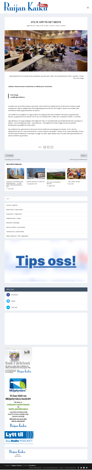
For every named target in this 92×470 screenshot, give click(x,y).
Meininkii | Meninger (12, 223)
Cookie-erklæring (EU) (35, 468)
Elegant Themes (17, 466)
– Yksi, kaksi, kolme (73, 182)
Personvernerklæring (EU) (50, 468)
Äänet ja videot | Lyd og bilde (15, 227)
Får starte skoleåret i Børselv (54, 183)
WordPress (32, 466)
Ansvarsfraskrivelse (70, 468)
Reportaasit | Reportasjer (14, 210)
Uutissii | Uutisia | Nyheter (58, 26)
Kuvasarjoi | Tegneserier (14, 214)
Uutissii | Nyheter (12, 205)
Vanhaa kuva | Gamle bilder (15, 232)
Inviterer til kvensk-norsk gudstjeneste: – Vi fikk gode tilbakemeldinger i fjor (14, 184)
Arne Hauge (36, 26)
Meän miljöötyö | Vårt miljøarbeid (17, 236)
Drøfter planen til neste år (36, 182)
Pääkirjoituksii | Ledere (13, 219)
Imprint (61, 468)
